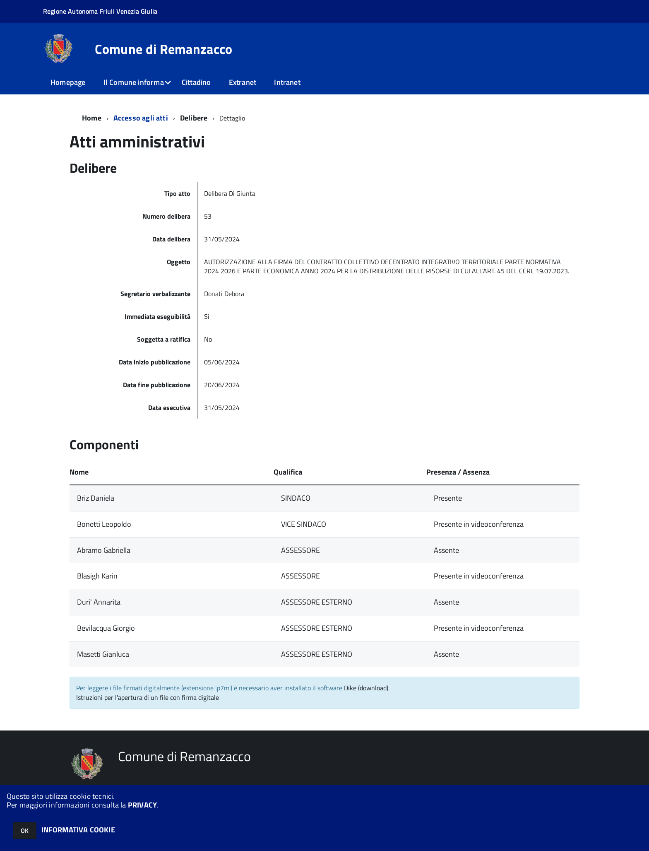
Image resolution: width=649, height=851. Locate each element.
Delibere (193, 117)
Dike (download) (366, 688)
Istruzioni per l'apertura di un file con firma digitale (147, 697)
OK (25, 830)
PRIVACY (142, 804)
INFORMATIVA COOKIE (78, 829)
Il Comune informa (133, 82)
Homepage (67, 82)
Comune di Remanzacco (163, 48)
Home (91, 117)
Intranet (287, 82)
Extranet (242, 82)
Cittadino (196, 82)
